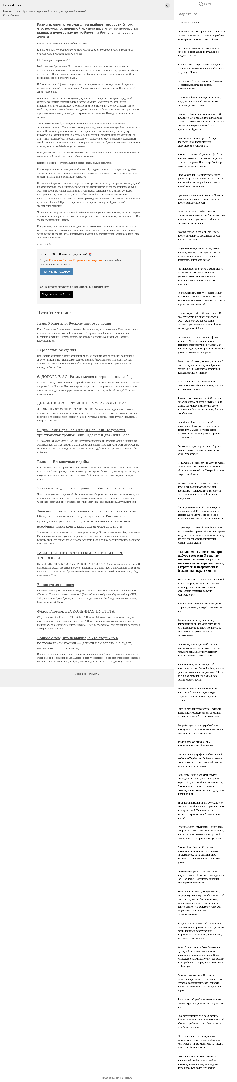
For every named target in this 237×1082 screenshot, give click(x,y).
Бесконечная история (55, 585)
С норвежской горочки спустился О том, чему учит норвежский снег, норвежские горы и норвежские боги (199, 101)
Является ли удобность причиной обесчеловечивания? (84, 488)
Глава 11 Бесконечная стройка (63, 462)
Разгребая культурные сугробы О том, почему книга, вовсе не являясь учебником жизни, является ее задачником (201, 729)
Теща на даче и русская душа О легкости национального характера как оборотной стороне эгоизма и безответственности (199, 712)
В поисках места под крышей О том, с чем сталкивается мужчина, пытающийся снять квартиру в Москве (201, 68)
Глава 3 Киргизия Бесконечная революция (74, 323)
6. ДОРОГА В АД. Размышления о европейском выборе (86, 377)
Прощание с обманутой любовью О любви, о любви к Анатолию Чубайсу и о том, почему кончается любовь (201, 199)
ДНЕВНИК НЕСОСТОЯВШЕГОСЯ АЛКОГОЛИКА (82, 403)
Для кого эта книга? (188, 22)
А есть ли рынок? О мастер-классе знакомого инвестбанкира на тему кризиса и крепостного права (200, 385)
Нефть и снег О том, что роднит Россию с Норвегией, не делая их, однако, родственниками (200, 85)
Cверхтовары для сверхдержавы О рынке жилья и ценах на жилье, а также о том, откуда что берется (200, 450)
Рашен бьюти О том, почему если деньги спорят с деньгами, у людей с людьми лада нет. (201, 607)
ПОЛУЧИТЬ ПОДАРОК (56, 271)
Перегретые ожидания (56, 350)
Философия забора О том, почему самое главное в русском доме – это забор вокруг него (200, 1003)
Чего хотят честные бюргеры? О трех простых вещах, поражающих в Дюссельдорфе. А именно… (198, 142)
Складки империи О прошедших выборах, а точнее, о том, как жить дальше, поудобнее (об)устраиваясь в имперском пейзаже (201, 35)
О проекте (80, 673)
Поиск (204, 4)
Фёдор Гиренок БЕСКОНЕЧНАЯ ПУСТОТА (76, 611)
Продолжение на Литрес (56, 294)
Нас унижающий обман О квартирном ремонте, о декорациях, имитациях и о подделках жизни (198, 52)
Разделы (94, 673)
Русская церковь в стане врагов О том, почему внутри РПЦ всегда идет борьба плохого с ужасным (199, 236)
